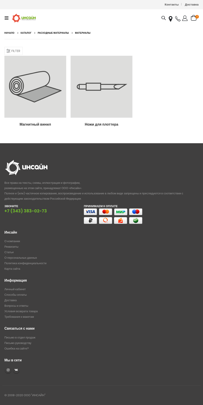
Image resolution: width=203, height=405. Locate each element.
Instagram (8, 370)
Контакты (172, 4)
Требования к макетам (19, 317)
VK (16, 370)
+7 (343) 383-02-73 (25, 211)
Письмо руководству (17, 343)
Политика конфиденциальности (25, 263)
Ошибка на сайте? (16, 348)
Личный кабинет (15, 289)
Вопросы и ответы (16, 306)
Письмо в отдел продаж (19, 337)
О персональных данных (20, 258)
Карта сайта (12, 269)
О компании (12, 241)
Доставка (192, 4)
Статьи (9, 252)
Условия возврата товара (21, 311)
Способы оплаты (15, 295)
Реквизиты (11, 247)
